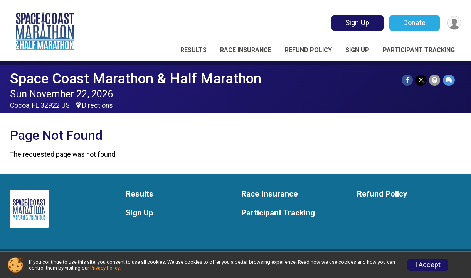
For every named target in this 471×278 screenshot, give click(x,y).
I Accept (428, 265)
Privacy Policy (104, 268)
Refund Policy (308, 50)
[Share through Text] (449, 80)
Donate (414, 23)
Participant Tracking (419, 50)
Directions (97, 105)
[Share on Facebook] (408, 80)
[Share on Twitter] (421, 80)
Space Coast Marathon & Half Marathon (135, 78)
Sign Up (357, 23)
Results (193, 50)
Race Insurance (245, 50)
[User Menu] (454, 23)
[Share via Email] (435, 80)
